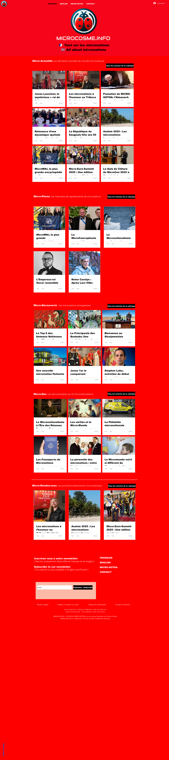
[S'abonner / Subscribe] (83, 587)
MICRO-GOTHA (109, 567)
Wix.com (103, 609)
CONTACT (105, 572)
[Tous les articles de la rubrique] (120, 65)
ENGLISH (105, 562)
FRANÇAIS (106, 558)
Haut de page (3, 749)
